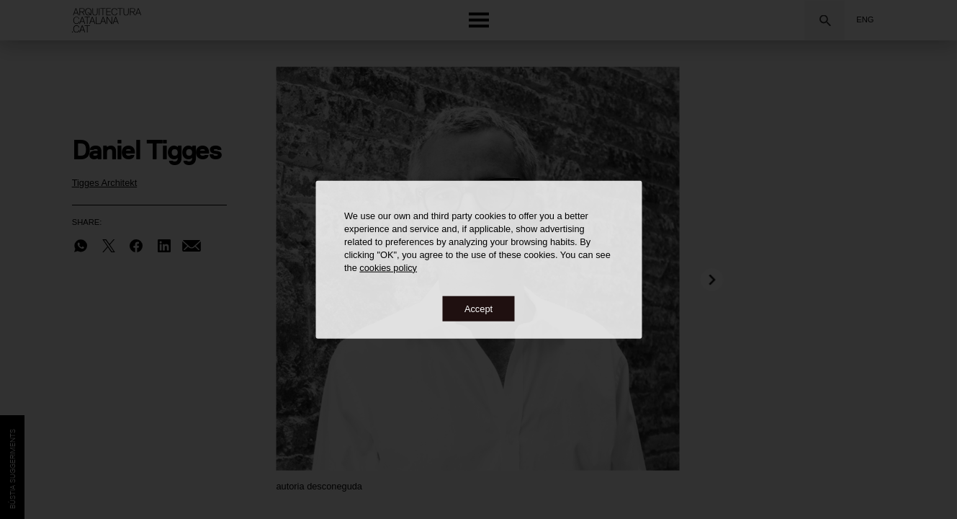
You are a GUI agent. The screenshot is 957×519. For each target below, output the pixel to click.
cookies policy (388, 267)
